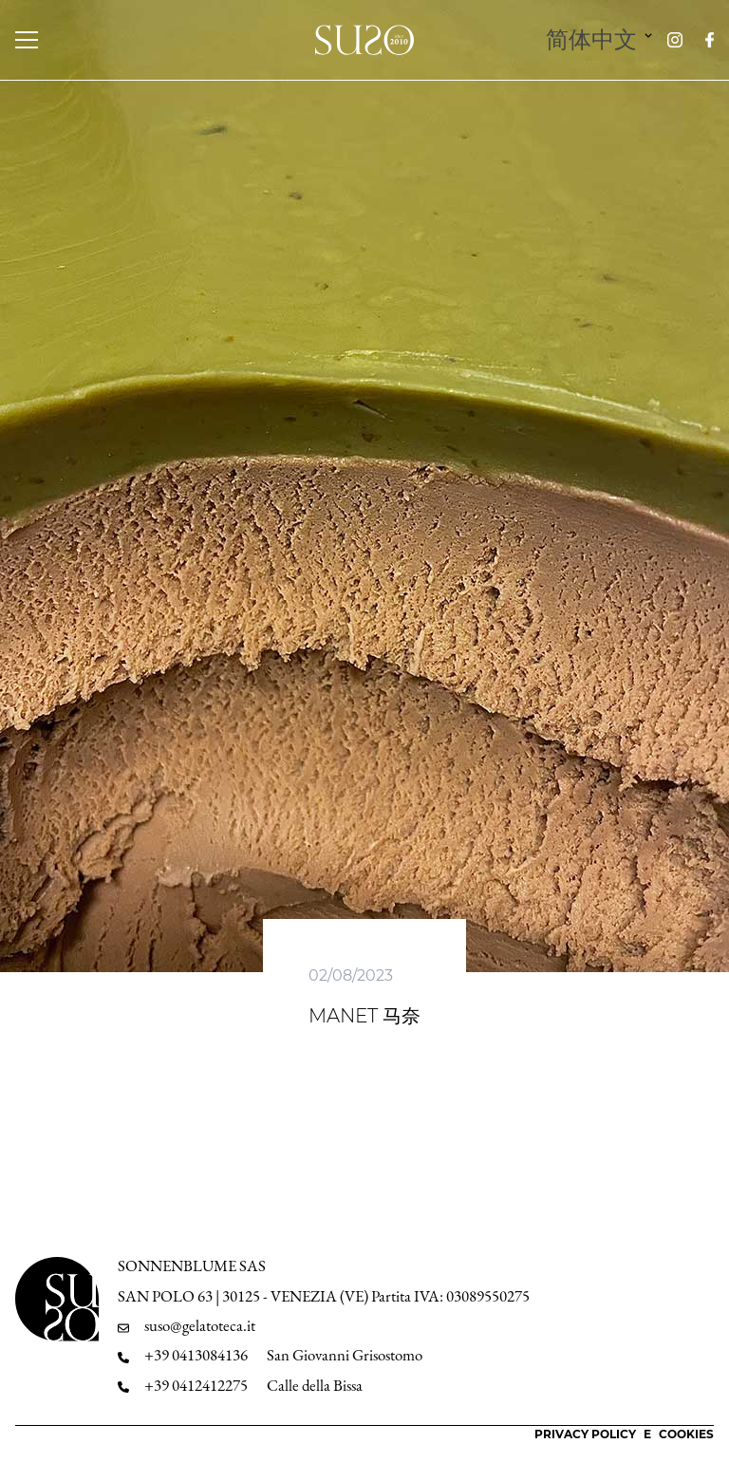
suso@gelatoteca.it (199, 1326)
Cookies (686, 1434)
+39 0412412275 (196, 1386)
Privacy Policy (585, 1434)
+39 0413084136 (196, 1355)
